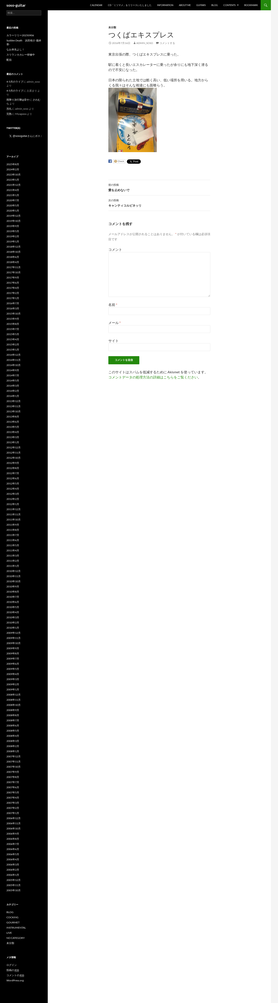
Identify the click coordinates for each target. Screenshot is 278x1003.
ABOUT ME (185, 5)
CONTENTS (229, 5)
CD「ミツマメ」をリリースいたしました (130, 5)
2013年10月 (13, 411)
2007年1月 (12, 813)
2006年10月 (13, 828)
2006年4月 (12, 859)
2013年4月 (12, 432)
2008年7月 (12, 720)
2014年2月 (12, 390)
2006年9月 (12, 833)
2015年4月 (12, 339)
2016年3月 (12, 308)
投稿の (12, 970)
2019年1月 (12, 241)
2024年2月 (12, 169)
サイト (113, 341)
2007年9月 (12, 771)
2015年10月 (13, 313)
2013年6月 (12, 421)
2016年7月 (12, 303)
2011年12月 (13, 509)
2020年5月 (12, 205)
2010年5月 (12, 607)
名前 (112, 305)
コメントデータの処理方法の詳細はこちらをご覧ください (153, 377)
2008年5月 (12, 730)
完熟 (9, 113)
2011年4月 (12, 550)
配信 (9, 59)
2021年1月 (12, 195)
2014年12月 (13, 354)
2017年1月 (12, 298)
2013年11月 (13, 406)
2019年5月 (12, 231)
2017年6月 (12, 282)
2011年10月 (13, 519)
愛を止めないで (159, 187)
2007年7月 (12, 782)
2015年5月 (12, 334)
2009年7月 (12, 658)
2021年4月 (12, 190)
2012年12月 (13, 447)
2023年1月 (12, 179)
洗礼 (9, 108)
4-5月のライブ (14, 81)
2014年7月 (12, 375)
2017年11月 (13, 267)
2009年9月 (12, 648)
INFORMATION (165, 5)
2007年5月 (12, 792)
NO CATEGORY (15, 937)
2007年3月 (12, 802)
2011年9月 (12, 524)
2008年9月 (12, 710)
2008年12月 (13, 694)
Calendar (96, 5)
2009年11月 (13, 638)
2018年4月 (12, 262)
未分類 (112, 27)
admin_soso (144, 43)
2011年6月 (12, 540)
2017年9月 (12, 277)
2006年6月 (12, 849)
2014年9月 (12, 370)
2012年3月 (12, 493)
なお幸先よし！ (15, 49)
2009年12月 (13, 632)
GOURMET (13, 922)
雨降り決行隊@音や (17, 99)
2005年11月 (13, 885)
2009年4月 (12, 674)
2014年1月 (12, 396)
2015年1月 (12, 349)
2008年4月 (12, 735)
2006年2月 (12, 869)
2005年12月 (13, 880)
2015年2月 (12, 344)
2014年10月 (13, 365)
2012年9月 (12, 462)
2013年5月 (12, 426)
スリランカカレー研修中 (20, 54)
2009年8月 (12, 653)
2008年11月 (13, 699)
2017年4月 (12, 287)
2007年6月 (12, 787)
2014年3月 (12, 385)
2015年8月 (12, 323)
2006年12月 (13, 818)
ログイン (11, 965)
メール (114, 323)
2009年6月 (12, 663)
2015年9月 (12, 318)
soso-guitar (16, 5)
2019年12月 (13, 215)
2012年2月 (12, 499)
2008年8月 (12, 715)
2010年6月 (12, 602)
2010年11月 (13, 576)
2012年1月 (12, 504)
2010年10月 (13, 581)
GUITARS (201, 5)
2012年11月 (13, 452)
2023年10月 (13, 174)
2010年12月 (13, 571)
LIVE (9, 932)
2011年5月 (12, 545)
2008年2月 (12, 746)
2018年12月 (13, 246)
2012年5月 (12, 483)
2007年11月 (13, 761)
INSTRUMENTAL (16, 927)
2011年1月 (12, 565)
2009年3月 (12, 679)
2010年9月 (12, 586)
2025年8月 (12, 164)
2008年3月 (12, 741)
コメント (115, 249)
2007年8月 (12, 777)
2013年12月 (13, 401)
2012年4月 (12, 488)
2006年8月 (12, 838)
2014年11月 (13, 360)
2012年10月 (13, 457)
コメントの (15, 975)
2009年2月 (12, 684)
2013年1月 (12, 442)
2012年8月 (12, 468)
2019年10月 (13, 220)
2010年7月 (12, 596)
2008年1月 (12, 751)
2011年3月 (12, 555)
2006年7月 (12, 844)
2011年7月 (12, 535)
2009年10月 (13, 643)
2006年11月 (13, 823)
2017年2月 (12, 293)
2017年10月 (13, 272)
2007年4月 (12, 797)
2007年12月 (13, 756)
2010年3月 (12, 617)
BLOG (214, 5)
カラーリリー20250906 (20, 35)
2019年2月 (12, 236)
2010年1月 (12, 627)
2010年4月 (12, 612)
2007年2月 (12, 807)
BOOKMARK (251, 5)
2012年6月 (12, 478)
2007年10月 (13, 766)
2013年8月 (12, 416)
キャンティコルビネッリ (159, 202)
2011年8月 (12, 529)
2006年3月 (12, 864)
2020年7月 (12, 200)
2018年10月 (13, 251)
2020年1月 (12, 210)
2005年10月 (13, 890)
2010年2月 (12, 622)
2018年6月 (12, 257)
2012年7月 (12, 473)
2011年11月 (13, 514)
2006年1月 (12, 874)
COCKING (12, 917)
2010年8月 (12, 591)
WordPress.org (15, 980)
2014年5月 (12, 380)
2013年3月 (12, 437)
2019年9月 (12, 226)
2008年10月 (13, 704)
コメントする (167, 43)
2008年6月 (12, 725)
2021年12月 (13, 184)
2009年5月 (12, 668)
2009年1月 (12, 689)
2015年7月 (12, 329)
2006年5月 (12, 854)
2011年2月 (12, 560)
